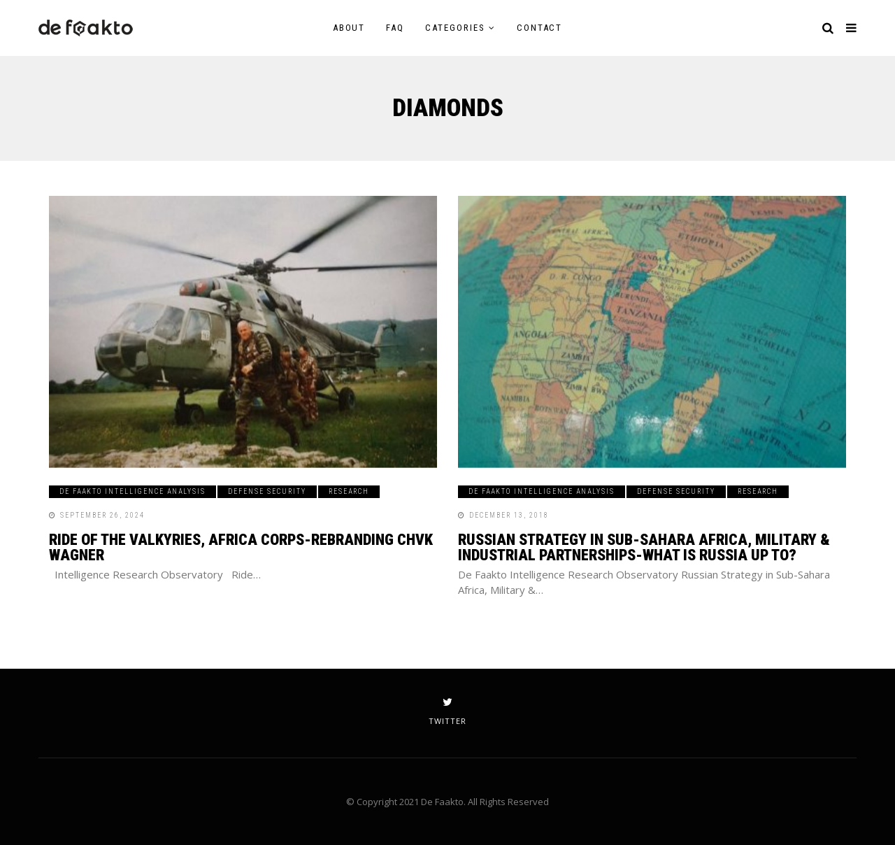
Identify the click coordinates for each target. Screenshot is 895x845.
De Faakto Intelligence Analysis (132, 491)
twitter (447, 711)
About (349, 27)
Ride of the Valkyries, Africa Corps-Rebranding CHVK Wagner (241, 547)
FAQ (395, 27)
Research (349, 491)
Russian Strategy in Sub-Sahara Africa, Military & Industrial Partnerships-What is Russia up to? (644, 547)
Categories (455, 27)
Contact (540, 27)
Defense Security (267, 491)
